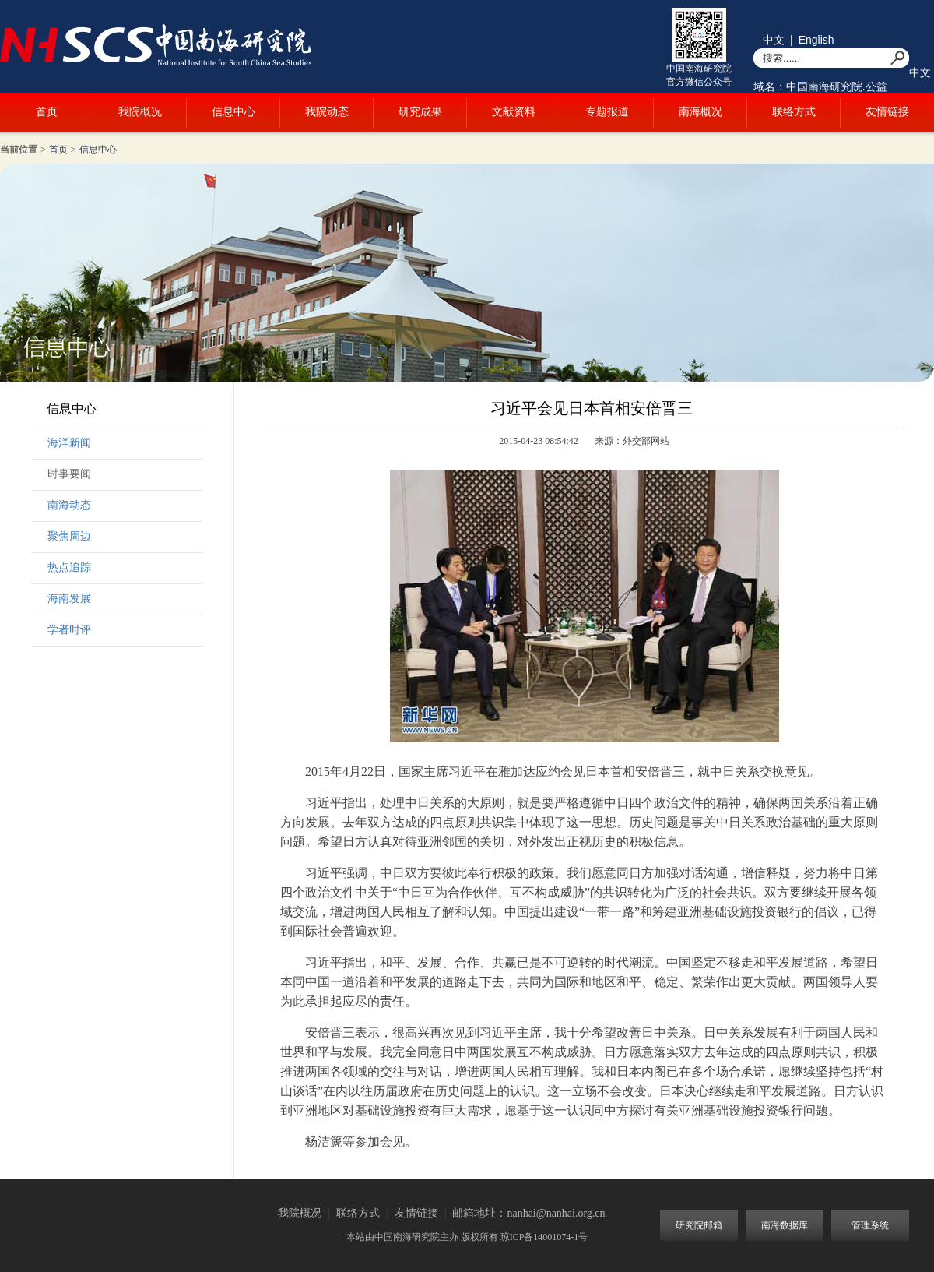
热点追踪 (69, 567)
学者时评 (69, 630)
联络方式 (794, 112)
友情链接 (887, 112)
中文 (774, 39)
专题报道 (607, 112)
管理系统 (870, 1225)
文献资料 (513, 112)
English (816, 39)
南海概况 (700, 112)
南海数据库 (784, 1225)
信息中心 (233, 112)
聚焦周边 (69, 536)
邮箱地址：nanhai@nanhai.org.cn (528, 1213)
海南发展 (69, 598)
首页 (47, 112)
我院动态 (327, 112)
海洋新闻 (69, 443)
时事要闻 (69, 474)
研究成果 (420, 112)
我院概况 (140, 112)
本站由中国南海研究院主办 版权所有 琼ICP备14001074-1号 (467, 1236)
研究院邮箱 (699, 1225)
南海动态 (69, 505)
